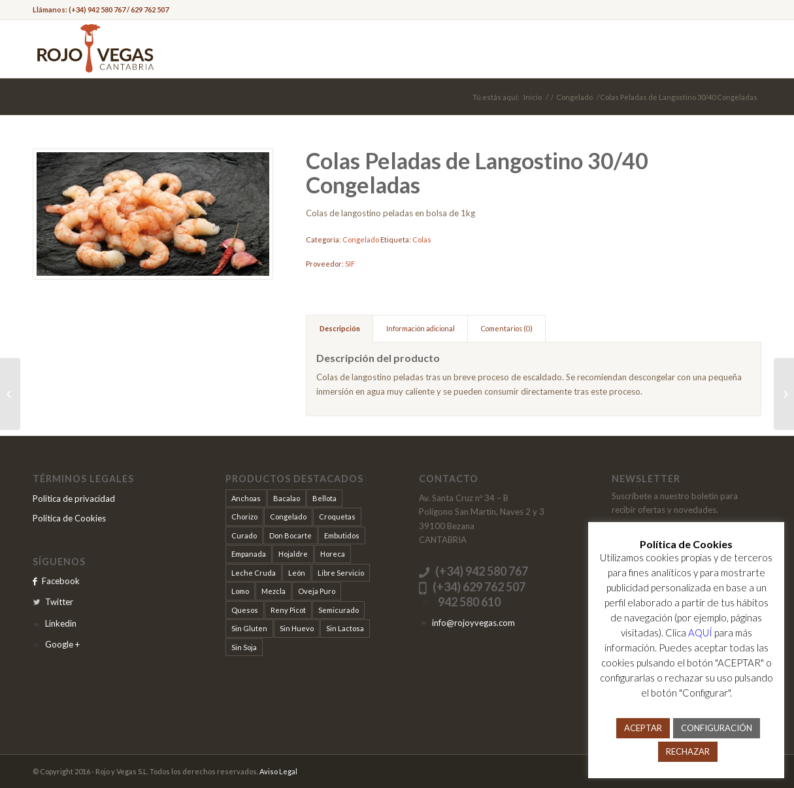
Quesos (244, 610)
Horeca (332, 554)
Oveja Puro (316, 591)
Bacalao (286, 498)
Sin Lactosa (345, 628)
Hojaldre (293, 554)
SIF (350, 263)
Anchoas (246, 498)
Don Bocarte (290, 535)
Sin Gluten (249, 628)
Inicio (532, 97)
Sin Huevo (297, 628)
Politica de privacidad (74, 498)
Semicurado (338, 610)
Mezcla (273, 591)
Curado (244, 535)
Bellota (324, 498)
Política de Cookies (69, 518)
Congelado (574, 97)
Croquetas (337, 516)
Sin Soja (244, 647)
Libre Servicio (341, 572)
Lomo (240, 591)
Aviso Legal (278, 771)
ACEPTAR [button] (643, 728)
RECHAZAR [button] (688, 751)
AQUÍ (700, 632)
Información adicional (420, 328)
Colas (421, 239)
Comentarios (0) (507, 328)
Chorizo (244, 516)
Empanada (248, 554)
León (296, 572)
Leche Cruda (253, 572)
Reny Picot (288, 610)
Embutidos (341, 535)
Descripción (340, 328)
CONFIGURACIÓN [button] (716, 728)
